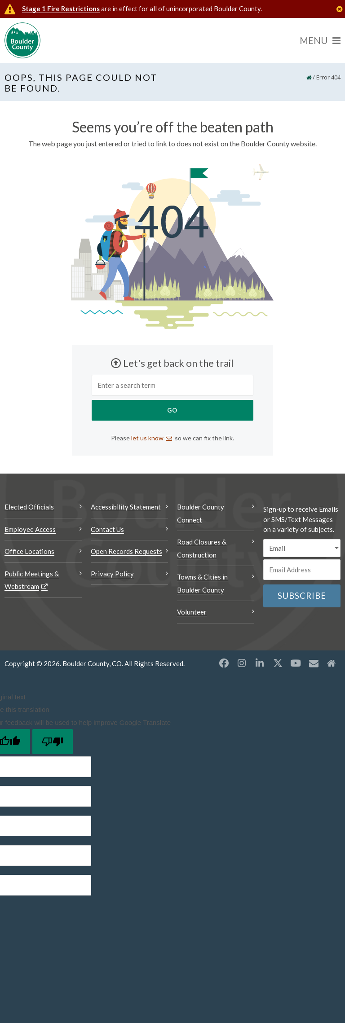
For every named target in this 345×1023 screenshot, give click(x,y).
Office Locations (29, 551)
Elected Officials (29, 507)
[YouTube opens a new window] (296, 663)
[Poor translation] (52, 741)
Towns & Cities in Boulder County (202, 583)
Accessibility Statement (126, 507)
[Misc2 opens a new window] (332, 663)
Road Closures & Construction (201, 548)
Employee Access (30, 529)
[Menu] (320, 40)
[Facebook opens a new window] (224, 663)
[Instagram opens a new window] (242, 663)
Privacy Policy (112, 574)
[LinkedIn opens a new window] (260, 663)
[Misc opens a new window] (314, 663)
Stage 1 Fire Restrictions (61, 8)
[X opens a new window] (278, 663)
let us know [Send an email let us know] (147, 438)
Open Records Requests (126, 551)
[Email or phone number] (302, 569)
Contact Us (107, 529)
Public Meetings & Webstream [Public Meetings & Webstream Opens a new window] (31, 580)
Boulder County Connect (200, 513)
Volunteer (192, 612)
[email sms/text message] (302, 548)
